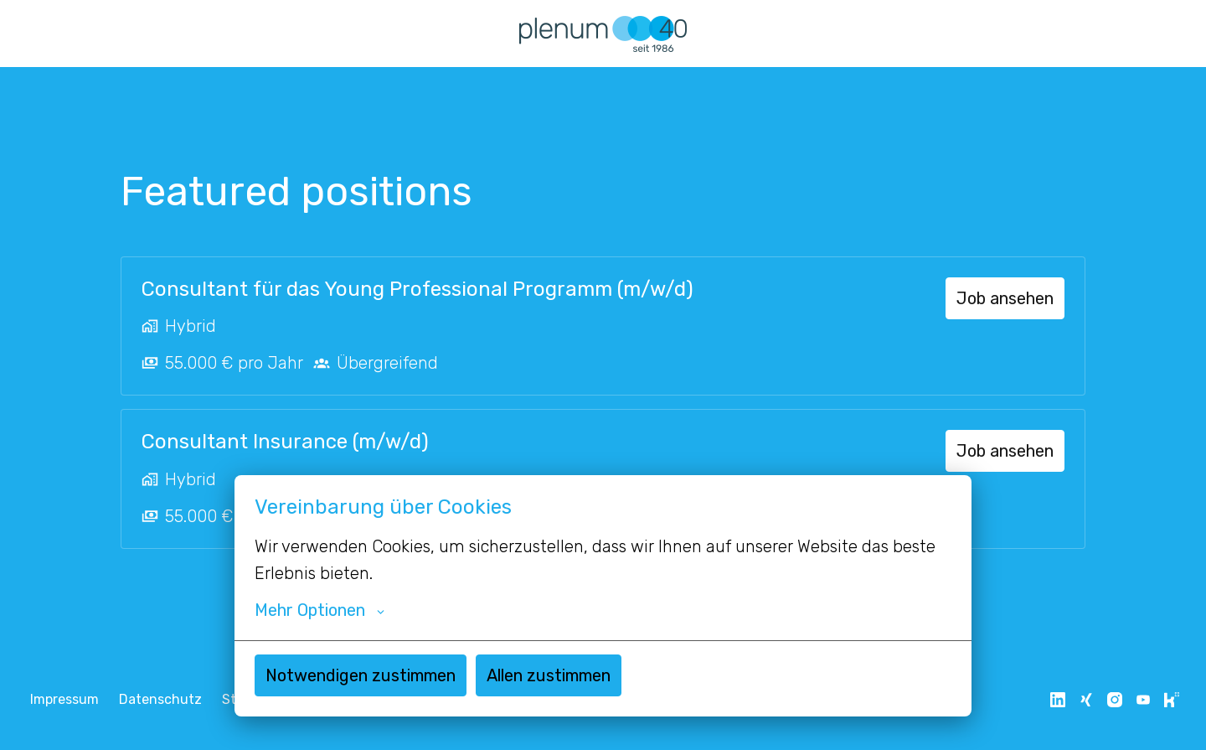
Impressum (64, 699)
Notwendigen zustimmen (360, 675)
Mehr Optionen (319, 610)
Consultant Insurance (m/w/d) (285, 441)
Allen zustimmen (549, 675)
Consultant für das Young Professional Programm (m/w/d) (417, 289)
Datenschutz (160, 699)
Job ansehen (1005, 298)
